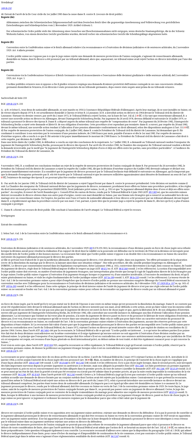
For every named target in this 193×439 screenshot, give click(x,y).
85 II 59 (174, 368)
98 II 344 (123, 268)
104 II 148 (34, 363)
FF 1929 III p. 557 (166, 283)
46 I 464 (44, 330)
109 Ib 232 (6, 8)
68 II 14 (173, 392)
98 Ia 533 (134, 277)
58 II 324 (48, 345)
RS (91, 248)
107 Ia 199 (109, 277)
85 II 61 (35, 374)
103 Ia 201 (11, 286)
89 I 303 (153, 192)
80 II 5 (104, 268)
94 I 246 (139, 366)
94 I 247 (115, 436)
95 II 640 (63, 363)
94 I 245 (80, 363)
